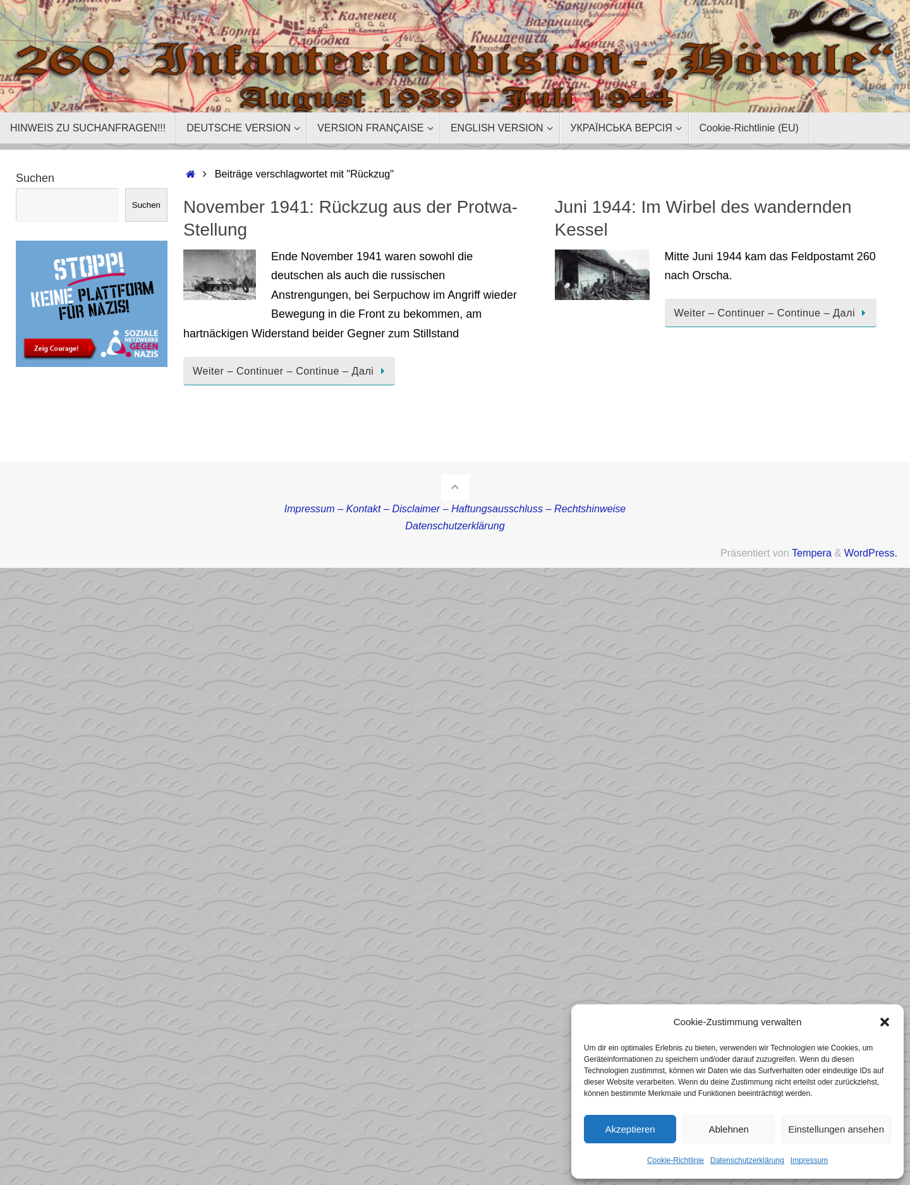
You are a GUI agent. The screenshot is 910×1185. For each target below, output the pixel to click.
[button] (884, 1022)
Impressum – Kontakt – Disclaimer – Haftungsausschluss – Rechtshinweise (455, 508)
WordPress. (870, 552)
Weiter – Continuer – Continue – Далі (291, 370)
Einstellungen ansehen (836, 1129)
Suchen (35, 178)
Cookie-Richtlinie (675, 1160)
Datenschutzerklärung (747, 1160)
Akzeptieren (630, 1129)
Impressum (809, 1160)
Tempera (812, 552)
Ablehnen (728, 1129)
